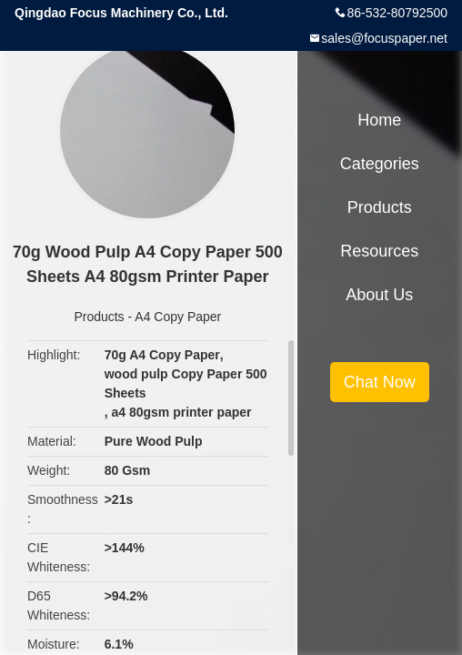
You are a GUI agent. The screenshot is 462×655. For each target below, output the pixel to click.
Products (99, 316)
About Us (379, 295)
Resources (379, 251)
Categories (379, 164)
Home (379, 120)
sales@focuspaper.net (384, 38)
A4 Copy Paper (178, 316)
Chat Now (380, 382)
